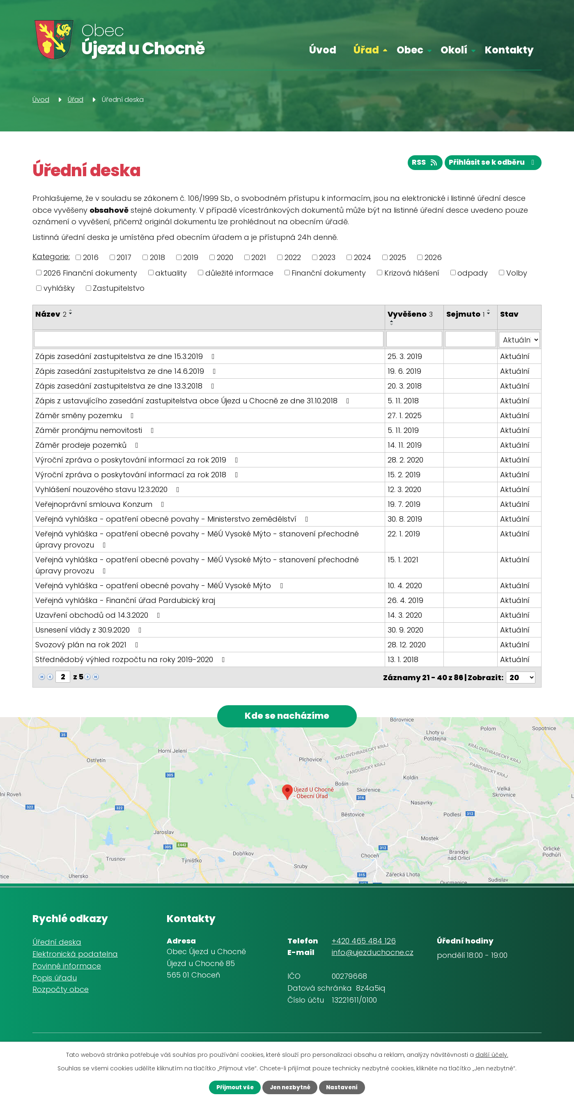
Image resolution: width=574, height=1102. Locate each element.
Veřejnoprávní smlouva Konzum (101, 503)
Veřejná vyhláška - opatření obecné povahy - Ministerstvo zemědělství (173, 518)
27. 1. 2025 (405, 415)
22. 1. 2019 (404, 533)
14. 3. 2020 (405, 614)
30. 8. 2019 (405, 518)
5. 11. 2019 (403, 429)
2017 (124, 257)
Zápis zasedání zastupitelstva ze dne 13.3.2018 (126, 385)
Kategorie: (51, 256)
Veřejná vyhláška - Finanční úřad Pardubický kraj (125, 599)
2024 (362, 257)
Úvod (322, 50)
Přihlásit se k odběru (490, 164)
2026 (433, 257)
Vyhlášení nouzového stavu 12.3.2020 (109, 488)
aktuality (171, 272)
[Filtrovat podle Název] (209, 339)
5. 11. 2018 (403, 400)
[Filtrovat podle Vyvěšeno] (415, 339)
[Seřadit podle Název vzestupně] (71, 310)
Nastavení (347, 1087)
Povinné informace (66, 966)
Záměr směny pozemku (86, 415)
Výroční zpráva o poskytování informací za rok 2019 (138, 459)
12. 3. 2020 (405, 488)
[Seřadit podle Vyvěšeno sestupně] (392, 324)
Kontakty (509, 50)
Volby (516, 272)
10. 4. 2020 (405, 585)
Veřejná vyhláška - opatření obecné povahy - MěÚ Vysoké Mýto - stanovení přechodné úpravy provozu (197, 538)
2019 (190, 257)
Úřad (366, 50)
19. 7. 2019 (404, 503)
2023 (327, 257)
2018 (157, 257)
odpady (472, 272)
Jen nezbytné (289, 1087)
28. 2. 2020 (406, 459)
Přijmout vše (229, 1087)
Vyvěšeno (410, 314)
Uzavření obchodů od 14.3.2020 (99, 614)
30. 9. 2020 (406, 629)
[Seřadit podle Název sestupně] (71, 313)
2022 (293, 257)
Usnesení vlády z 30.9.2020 (90, 629)
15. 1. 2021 (403, 559)
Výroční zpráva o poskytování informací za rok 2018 (138, 474)
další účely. (491, 1054)
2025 (397, 257)
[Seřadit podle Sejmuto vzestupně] (489, 310)
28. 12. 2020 (407, 644)
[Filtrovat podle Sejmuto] (470, 339)
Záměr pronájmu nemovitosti (96, 429)
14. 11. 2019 (405, 444)
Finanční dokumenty (329, 272)
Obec (410, 50)
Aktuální (515, 355)
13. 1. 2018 (403, 658)
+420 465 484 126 (364, 941)
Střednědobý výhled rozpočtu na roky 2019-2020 (131, 658)
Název (51, 314)
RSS (418, 164)
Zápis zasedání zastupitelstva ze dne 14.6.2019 (127, 370)
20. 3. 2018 (405, 385)
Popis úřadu (54, 978)
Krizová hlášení (411, 272)
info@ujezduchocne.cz (372, 953)
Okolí (454, 50)
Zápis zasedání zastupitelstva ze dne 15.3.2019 (126, 355)
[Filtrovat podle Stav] (519, 339)
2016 (91, 257)
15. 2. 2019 (404, 474)
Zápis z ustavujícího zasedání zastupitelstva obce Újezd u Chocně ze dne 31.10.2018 (194, 400)
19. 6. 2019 (405, 370)
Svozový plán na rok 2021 (88, 644)
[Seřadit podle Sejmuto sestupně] (489, 313)
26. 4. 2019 (406, 599)
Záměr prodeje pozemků (88, 444)
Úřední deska (56, 943)
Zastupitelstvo (119, 288)
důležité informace (239, 272)
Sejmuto (466, 314)
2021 (258, 257)
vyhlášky (59, 288)
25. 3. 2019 (405, 355)
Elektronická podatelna (75, 955)
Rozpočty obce (60, 990)
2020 (225, 257)
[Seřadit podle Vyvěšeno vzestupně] (392, 321)
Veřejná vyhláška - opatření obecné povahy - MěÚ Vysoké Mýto (160, 585)
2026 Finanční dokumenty (90, 272)
